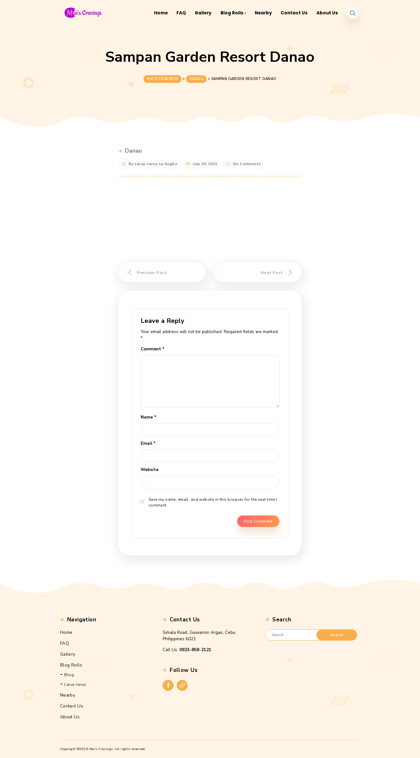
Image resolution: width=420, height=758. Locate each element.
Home (66, 632)
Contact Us (71, 706)
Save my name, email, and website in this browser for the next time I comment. (213, 502)
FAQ (64, 643)
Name (148, 417)
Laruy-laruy (75, 684)
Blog (69, 674)
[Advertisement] (210, 220)
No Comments (247, 162)
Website (150, 470)
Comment (153, 349)
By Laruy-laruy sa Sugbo (152, 162)
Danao (133, 149)
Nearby (67, 695)
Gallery (67, 654)
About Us (70, 717)
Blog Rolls (71, 665)
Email (148, 443)
